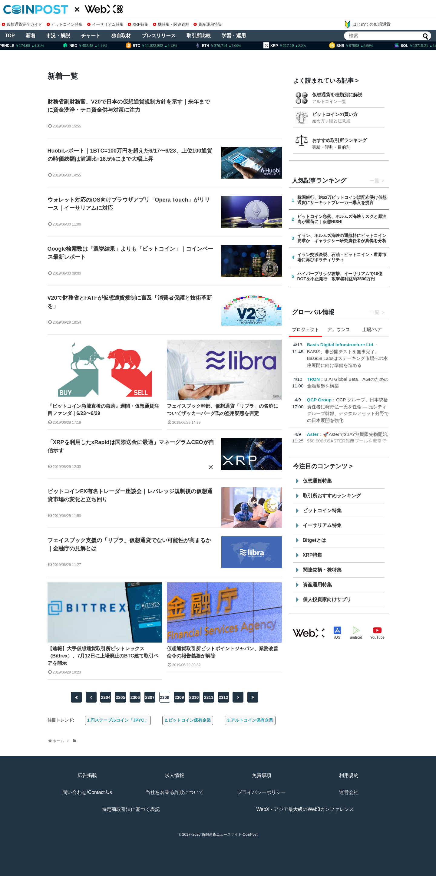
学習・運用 (234, 35)
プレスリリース (159, 35)
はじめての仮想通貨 (367, 24)
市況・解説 (58, 35)
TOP (10, 35)
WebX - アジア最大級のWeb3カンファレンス (305, 809)
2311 (208, 697)
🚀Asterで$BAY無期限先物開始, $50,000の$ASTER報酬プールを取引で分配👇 (347, 441)
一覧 (374, 180)
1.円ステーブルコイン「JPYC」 (117, 720)
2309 (179, 697)
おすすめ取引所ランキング (339, 140)
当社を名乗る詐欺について (174, 792)
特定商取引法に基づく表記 (131, 809)
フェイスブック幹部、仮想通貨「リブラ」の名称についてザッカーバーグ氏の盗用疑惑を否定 (222, 409)
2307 (149, 697)
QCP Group (319, 399)
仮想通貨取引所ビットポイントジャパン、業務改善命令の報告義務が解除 (222, 652)
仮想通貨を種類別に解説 (337, 94)
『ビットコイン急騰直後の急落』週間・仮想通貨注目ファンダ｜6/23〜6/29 (103, 409)
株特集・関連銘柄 (171, 24)
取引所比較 (199, 35)
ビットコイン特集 (65, 24)
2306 (135, 697)
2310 (194, 697)
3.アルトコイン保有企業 (250, 720)
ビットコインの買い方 (335, 114)
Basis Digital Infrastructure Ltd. (341, 344)
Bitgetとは (314, 540)
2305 (120, 697)
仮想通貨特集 (317, 480)
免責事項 (261, 775)
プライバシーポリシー (261, 792)
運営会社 (348, 792)
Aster (313, 434)
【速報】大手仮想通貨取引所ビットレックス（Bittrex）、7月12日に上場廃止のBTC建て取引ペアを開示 (103, 656)
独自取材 (121, 35)
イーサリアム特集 (105, 24)
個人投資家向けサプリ (327, 599)
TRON (313, 379)
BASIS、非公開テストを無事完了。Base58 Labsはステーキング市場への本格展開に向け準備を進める (347, 358)
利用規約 (348, 775)
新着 (30, 35)
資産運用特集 (207, 24)
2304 (106, 697)
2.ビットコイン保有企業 (188, 720)
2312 (223, 697)
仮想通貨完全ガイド (22, 24)
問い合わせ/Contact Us (87, 792)
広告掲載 (87, 775)
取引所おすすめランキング (332, 495)
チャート (91, 35)
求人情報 (174, 775)
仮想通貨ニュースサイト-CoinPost (230, 834)
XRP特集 (138, 24)
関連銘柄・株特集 (322, 569)
